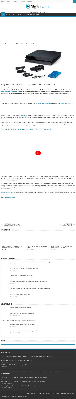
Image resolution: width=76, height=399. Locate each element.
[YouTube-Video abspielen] (38, 153)
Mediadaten (29, 1)
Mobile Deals (64, 103)
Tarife (13, 14)
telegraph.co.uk (10, 197)
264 (9, 379)
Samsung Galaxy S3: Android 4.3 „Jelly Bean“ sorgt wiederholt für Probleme (23, 381)
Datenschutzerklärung (56, 393)
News (3, 14)
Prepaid (26, 14)
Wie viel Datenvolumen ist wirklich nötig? (20, 294)
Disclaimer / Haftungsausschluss (42, 393)
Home (2, 43)
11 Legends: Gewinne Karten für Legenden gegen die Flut (24, 331)
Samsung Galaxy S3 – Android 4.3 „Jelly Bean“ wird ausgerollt (19, 386)
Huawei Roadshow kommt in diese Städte (20, 307)
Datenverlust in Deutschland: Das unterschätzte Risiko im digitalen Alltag (12, 247)
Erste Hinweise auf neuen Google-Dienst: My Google (64, 224)
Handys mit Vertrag (34, 14)
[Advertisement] (38, 30)
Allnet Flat (19, 14)
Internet (8, 14)
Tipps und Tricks (16, 1)
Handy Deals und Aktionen (45, 103)
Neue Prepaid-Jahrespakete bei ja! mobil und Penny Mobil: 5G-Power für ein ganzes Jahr (32, 262)
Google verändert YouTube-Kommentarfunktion (22, 313)
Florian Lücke (5, 87)
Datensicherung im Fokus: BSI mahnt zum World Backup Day (62, 246)
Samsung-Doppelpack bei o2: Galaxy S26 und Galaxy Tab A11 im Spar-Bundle (30, 288)
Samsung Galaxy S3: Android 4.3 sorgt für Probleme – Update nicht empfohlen (24, 377)
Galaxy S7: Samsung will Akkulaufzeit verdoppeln (22, 324)
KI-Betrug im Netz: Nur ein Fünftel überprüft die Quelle (24, 268)
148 (11, 383)
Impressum (30, 393)
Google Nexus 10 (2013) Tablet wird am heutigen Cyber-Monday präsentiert (12, 225)
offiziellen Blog (6, 192)
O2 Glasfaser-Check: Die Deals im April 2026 (21, 275)
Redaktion (23, 1)
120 (11, 387)
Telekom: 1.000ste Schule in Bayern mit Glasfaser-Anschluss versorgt (19, 320)
